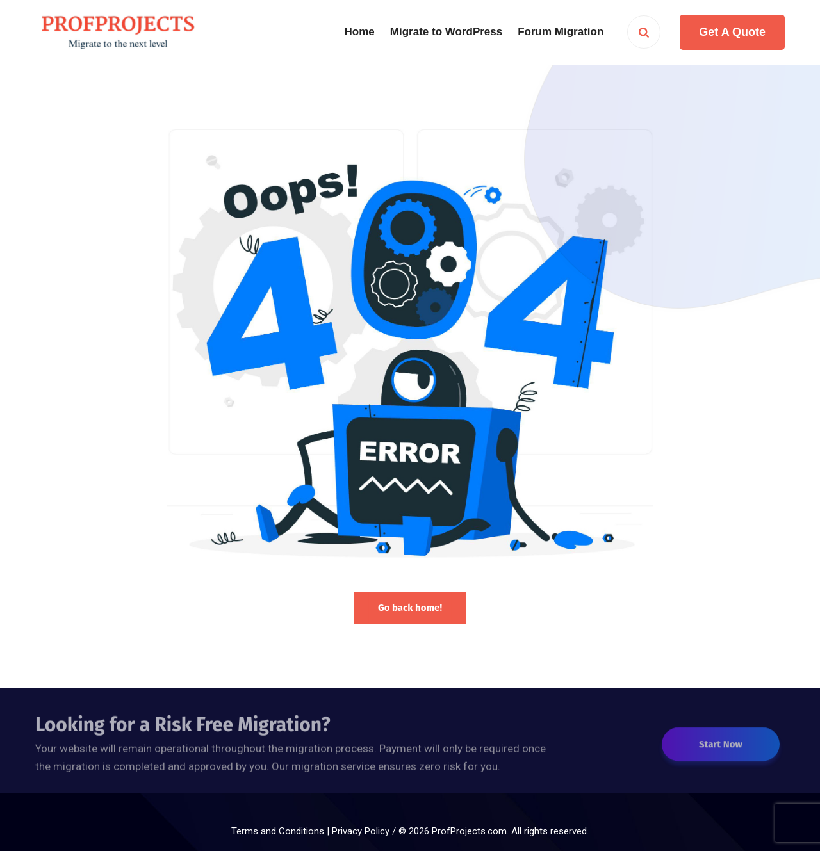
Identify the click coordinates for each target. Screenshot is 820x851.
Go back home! (410, 607)
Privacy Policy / (365, 831)
